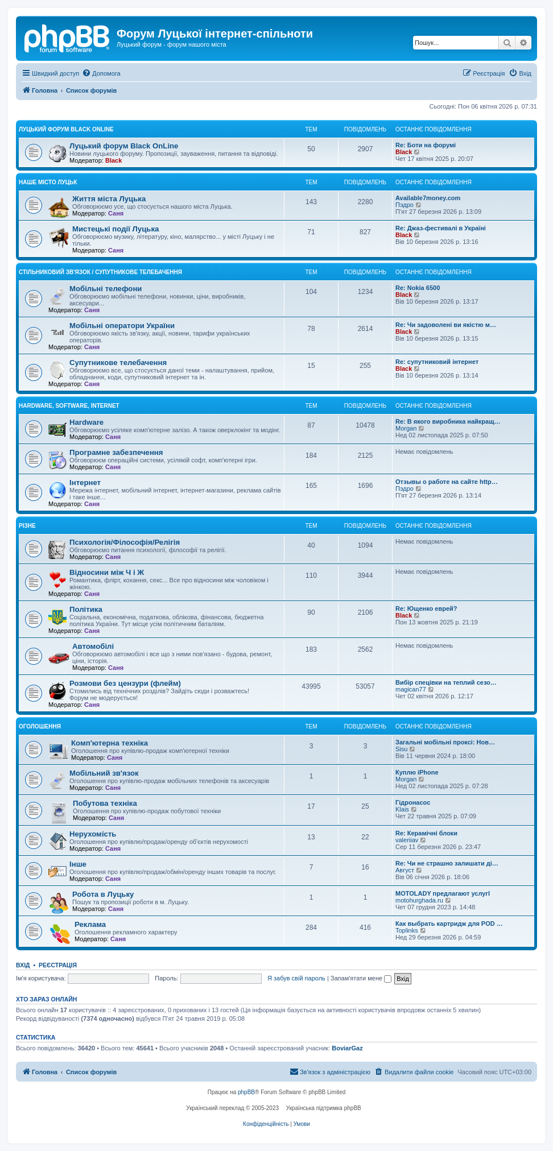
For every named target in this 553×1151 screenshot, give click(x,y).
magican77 (410, 689)
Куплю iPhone (417, 772)
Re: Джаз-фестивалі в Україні (440, 228)
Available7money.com (427, 197)
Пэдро (404, 204)
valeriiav (406, 840)
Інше (77, 864)
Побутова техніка (105, 803)
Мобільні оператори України (122, 325)
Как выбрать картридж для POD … (449, 923)
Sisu (401, 749)
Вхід (23, 965)
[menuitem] (101, 73)
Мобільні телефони (105, 288)
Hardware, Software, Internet (69, 406)
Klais (402, 809)
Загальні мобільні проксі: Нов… (445, 742)
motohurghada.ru (419, 900)
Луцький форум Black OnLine (66, 129)
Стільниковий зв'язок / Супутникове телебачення (100, 272)
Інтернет (85, 482)
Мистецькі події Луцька (115, 229)
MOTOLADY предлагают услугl (442, 893)
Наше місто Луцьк (48, 182)
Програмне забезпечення (116, 452)
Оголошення (40, 726)
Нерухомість (92, 834)
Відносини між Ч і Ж (106, 572)
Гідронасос (412, 802)
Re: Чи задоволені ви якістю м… (445, 324)
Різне (27, 526)
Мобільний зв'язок (104, 773)
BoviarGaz (347, 1048)
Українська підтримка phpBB (323, 1108)
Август (404, 870)
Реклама (90, 924)
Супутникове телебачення (118, 362)
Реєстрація (58, 965)
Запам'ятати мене (361, 978)
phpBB (246, 1092)
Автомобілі (93, 646)
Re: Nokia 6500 (417, 287)
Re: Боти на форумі (425, 145)
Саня (115, 213)
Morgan (405, 428)
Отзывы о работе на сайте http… (446, 481)
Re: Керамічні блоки (426, 833)
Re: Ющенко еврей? (426, 608)
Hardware (86, 422)
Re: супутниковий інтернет (436, 361)
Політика (85, 609)
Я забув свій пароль (296, 978)
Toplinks (406, 930)
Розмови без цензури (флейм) (125, 683)
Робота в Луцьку (103, 894)
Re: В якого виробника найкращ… (447, 421)
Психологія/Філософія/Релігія (124, 542)
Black (113, 160)
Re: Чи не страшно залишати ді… (446, 863)
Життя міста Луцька (109, 198)
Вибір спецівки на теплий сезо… (446, 682)
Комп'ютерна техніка (109, 743)
